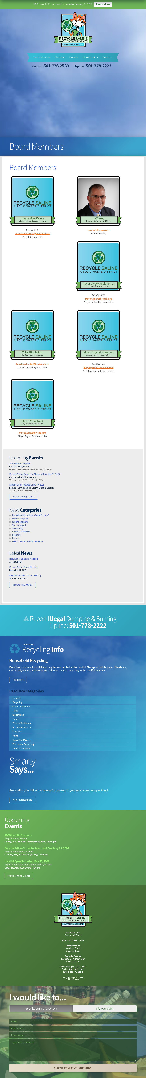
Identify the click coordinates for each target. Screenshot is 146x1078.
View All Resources (22, 799)
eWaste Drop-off (20, 518)
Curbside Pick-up (21, 706)
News (73, 57)
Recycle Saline (73, 29)
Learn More (103, 4)
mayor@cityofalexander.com (98, 367)
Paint (15, 735)
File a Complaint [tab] (104, 1008)
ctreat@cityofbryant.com (32, 432)
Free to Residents (21, 723)
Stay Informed (19, 525)
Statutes (17, 731)
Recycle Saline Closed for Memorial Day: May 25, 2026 (34, 474)
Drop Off (16, 534)
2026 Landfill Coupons (19, 463)
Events (16, 719)
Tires (15, 710)
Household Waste (21, 739)
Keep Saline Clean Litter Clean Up (25, 575)
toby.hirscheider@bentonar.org (32, 363)
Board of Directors (21, 531)
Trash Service (42, 57)
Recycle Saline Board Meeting (23, 558)
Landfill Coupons (20, 521)
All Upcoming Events (24, 496)
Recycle (16, 538)
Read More (18, 679)
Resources (90, 57)
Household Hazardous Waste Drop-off (30, 515)
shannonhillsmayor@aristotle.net (32, 233)
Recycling (17, 702)
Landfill (16, 698)
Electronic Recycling (23, 744)
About (60, 57)
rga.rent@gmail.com (98, 229)
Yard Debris (18, 714)
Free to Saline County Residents (27, 541)
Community (17, 528)
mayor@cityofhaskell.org (98, 298)
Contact (107, 57)
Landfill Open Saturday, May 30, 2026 (26, 484)
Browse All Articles (22, 584)
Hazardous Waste (21, 727)
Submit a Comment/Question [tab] (41, 1008)
